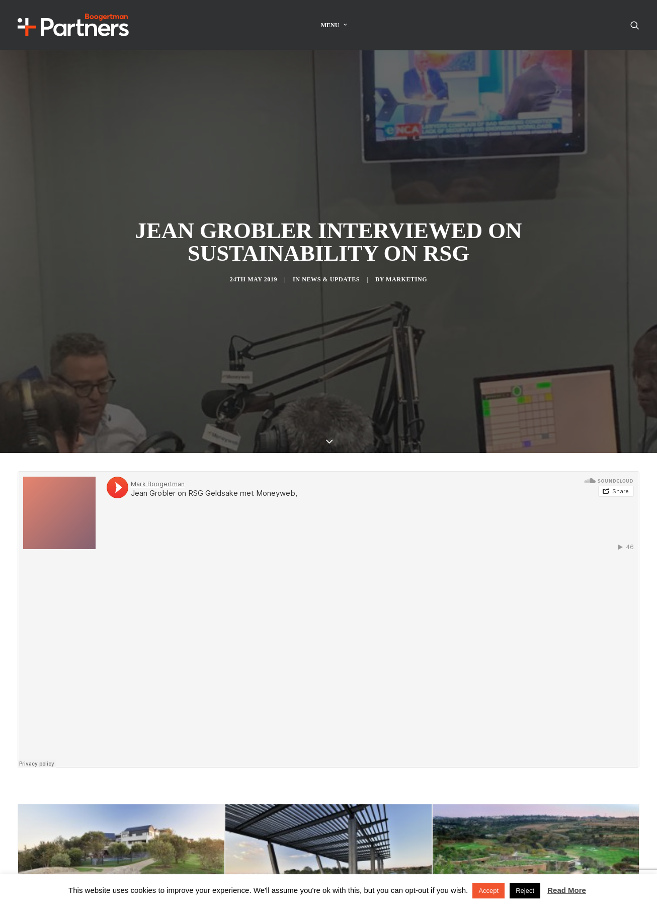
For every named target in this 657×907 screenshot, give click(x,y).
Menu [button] (334, 25)
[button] (634, 25)
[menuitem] (334, 25)
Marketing (406, 262)
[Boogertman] (73, 25)
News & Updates (331, 262)
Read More (566, 890)
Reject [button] (525, 890)
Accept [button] (488, 890)
